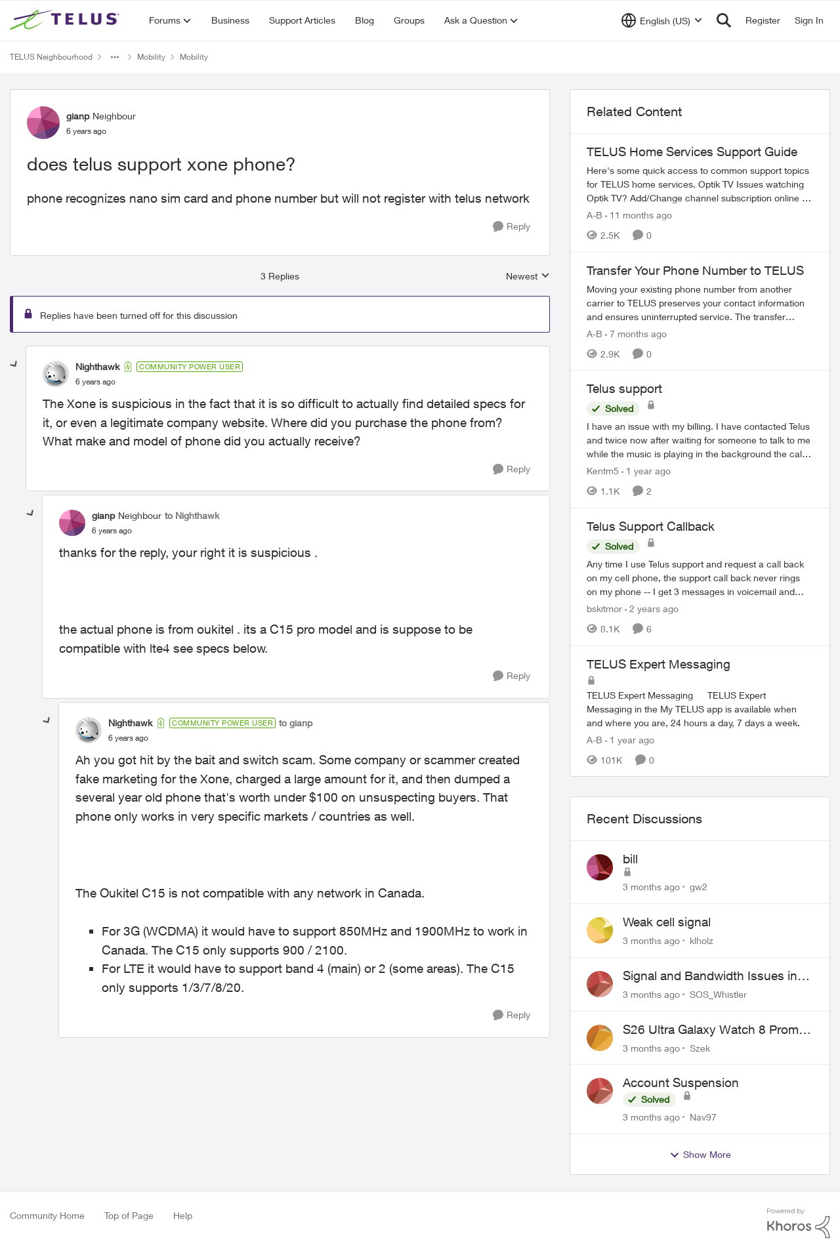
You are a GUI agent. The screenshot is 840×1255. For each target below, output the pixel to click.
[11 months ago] (638, 215)
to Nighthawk (192, 515)
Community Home (47, 1215)
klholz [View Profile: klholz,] (701, 940)
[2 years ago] (652, 608)
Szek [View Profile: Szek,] (700, 1047)
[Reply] (511, 227)
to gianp (295, 722)
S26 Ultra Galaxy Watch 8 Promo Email (714, 1030)
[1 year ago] (646, 471)
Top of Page (129, 1215)
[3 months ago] (651, 887)
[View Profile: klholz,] (600, 930)
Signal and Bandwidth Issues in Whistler (710, 976)
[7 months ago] (636, 333)
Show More (700, 1155)
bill (630, 859)
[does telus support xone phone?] (95, 382)
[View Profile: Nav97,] (600, 1091)
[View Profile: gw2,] (600, 867)
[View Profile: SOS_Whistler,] (600, 984)
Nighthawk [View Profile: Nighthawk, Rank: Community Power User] (97, 366)
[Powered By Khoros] (798, 1223)
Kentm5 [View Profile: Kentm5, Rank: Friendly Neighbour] (603, 470)
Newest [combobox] (528, 276)
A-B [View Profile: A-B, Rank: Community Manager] (594, 214)
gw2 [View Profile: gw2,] (698, 886)
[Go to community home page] (66, 20)
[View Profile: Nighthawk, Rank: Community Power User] (56, 374)
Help (182, 1215)
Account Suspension (681, 1082)
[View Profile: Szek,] (600, 1038)
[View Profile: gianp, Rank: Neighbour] (43, 122)
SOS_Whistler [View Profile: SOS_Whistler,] (718, 994)
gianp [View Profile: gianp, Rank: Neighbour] (77, 115)
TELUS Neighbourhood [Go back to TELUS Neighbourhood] (51, 57)
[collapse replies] (14, 365)
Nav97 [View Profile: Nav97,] (703, 1116)
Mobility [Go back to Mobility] (151, 57)
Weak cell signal (667, 922)
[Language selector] (662, 20)
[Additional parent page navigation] (115, 57)
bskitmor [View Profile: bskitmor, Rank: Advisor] (604, 608)
